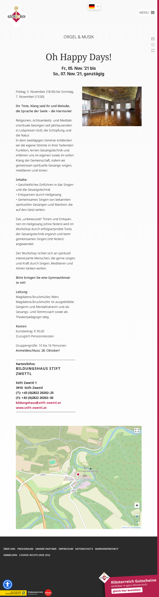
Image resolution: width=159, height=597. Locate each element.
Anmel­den (10, 554)
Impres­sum (67, 548)
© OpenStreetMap (135, 527)
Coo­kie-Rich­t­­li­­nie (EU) (35, 554)
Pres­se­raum (26, 548)
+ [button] (137, 516)
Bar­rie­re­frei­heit (109, 548)
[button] (145, 12)
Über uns (9, 548)
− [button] (137, 521)
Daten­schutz (86, 548)
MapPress (125, 527)
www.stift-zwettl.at (31, 408)
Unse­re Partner (47, 548)
